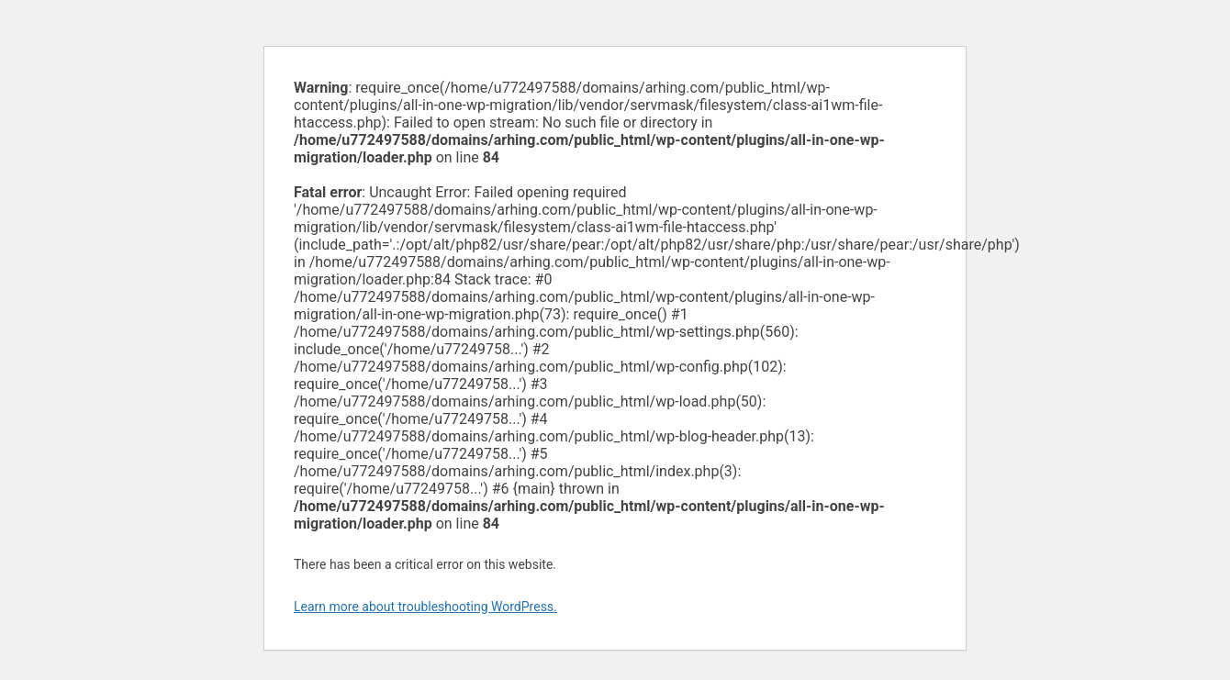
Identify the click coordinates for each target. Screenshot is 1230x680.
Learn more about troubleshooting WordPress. (425, 606)
